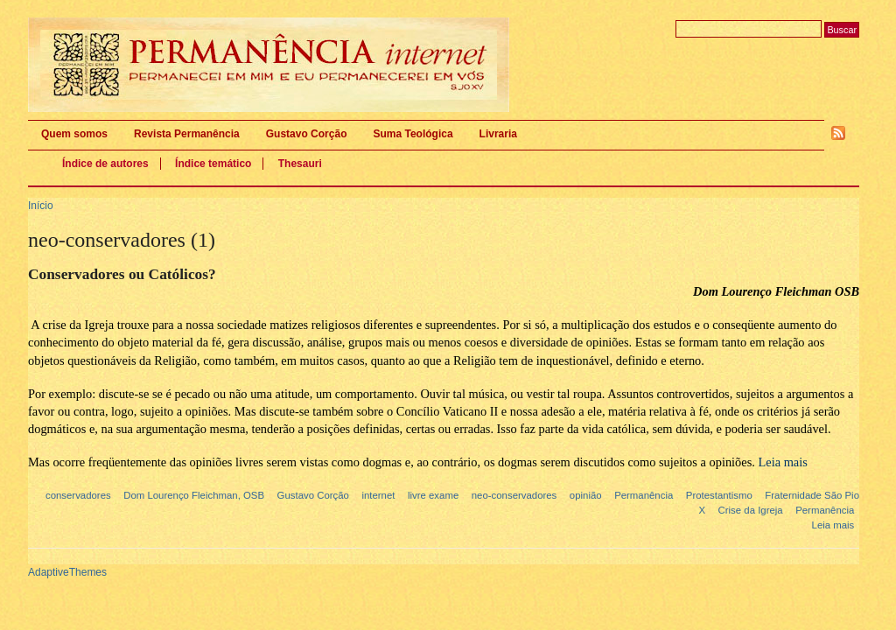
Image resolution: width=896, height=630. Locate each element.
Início (40, 206)
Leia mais (833, 525)
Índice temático (213, 164)
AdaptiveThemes (67, 572)
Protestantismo (719, 495)
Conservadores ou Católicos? (122, 274)
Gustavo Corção (306, 134)
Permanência (643, 495)
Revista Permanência (187, 134)
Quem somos (74, 134)
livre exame (433, 495)
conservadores (78, 495)
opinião (586, 495)
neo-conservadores (514, 495)
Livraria (498, 134)
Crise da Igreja (750, 510)
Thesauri (300, 164)
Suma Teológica (412, 134)
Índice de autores (105, 164)
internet (378, 495)
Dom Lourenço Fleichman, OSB (193, 495)
